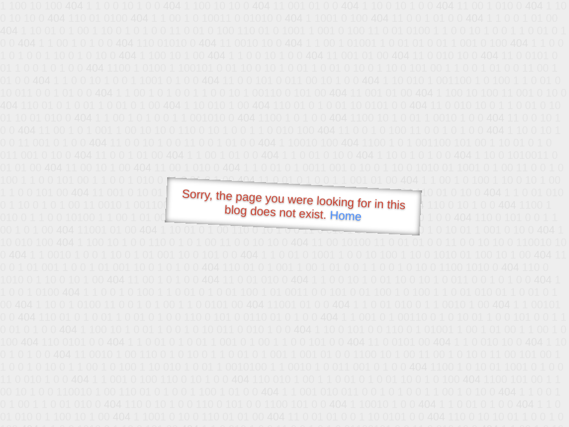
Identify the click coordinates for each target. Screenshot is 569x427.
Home (346, 215)
